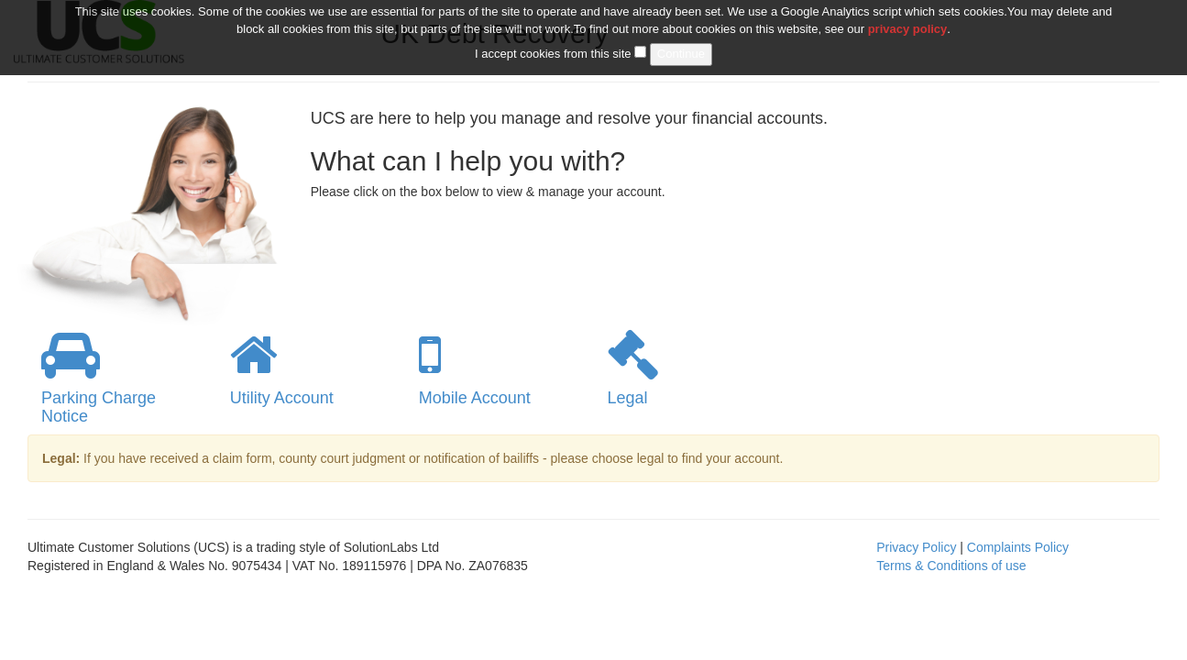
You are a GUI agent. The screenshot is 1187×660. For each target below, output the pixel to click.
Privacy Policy (916, 547)
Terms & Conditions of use (951, 565)
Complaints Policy (1018, 547)
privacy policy (908, 21)
